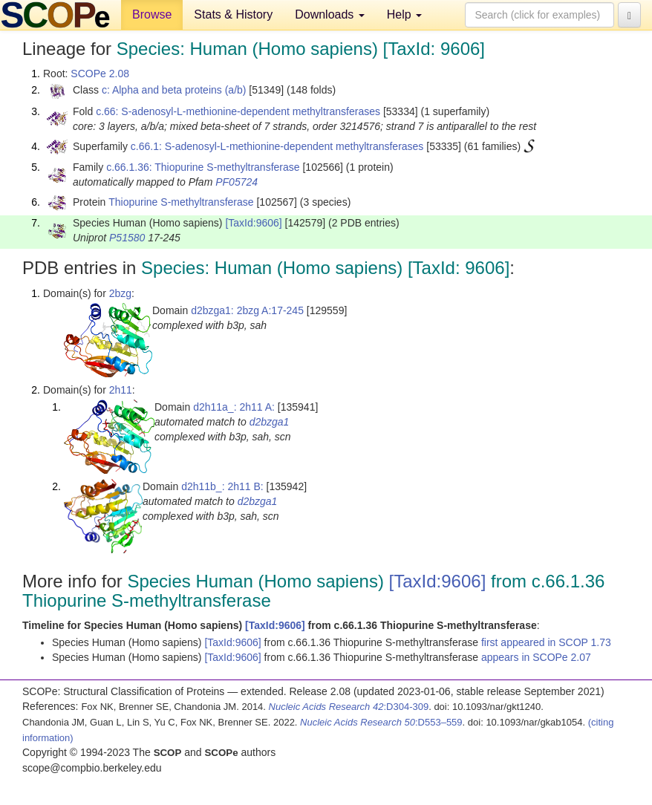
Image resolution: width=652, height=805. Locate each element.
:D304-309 (349, 706)
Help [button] (404, 14)
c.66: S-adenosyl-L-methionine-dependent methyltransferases (238, 111)
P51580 (127, 238)
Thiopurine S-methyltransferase (180, 202)
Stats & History (233, 14)
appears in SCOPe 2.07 (536, 657)
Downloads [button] (330, 14)
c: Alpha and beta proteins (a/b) (174, 90)
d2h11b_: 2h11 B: (222, 486)
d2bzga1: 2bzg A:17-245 (247, 310)
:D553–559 (381, 722)
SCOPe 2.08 (100, 73)
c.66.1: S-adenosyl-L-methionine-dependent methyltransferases (277, 146)
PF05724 (236, 182)
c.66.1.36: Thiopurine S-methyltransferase (202, 167)
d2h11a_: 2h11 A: (234, 407)
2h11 (120, 390)
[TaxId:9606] (253, 223)
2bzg (120, 293)
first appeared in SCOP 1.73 (546, 642)
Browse (152, 14)
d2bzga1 (270, 422)
